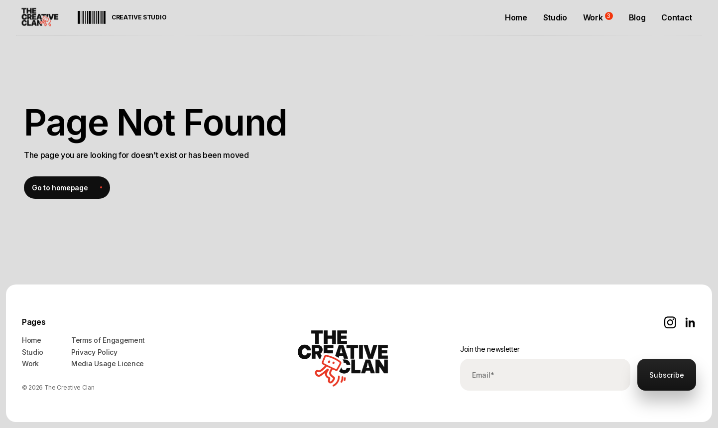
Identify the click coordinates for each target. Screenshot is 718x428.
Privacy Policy (94, 352)
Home (31, 340)
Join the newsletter (490, 349)
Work (30, 363)
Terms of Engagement (108, 340)
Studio (32, 352)
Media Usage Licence (107, 363)
